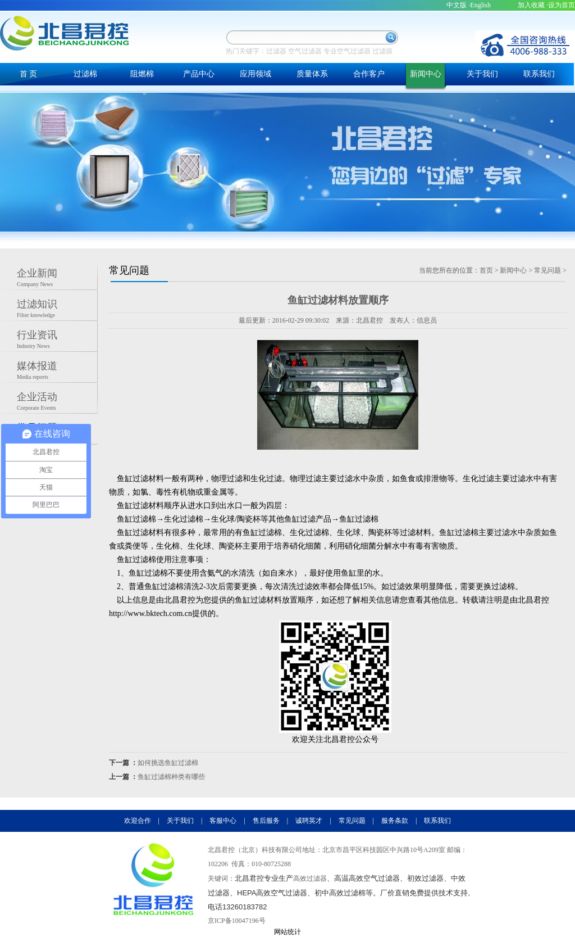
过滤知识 (57, 309)
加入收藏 (531, 5)
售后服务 (266, 821)
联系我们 (539, 74)
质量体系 (312, 74)
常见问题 (547, 270)
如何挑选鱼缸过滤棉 (168, 763)
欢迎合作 (137, 821)
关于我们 (482, 74)
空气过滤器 (305, 51)
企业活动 (57, 402)
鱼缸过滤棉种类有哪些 (171, 777)
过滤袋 (382, 51)
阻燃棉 (142, 74)
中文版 (456, 5)
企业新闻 (57, 279)
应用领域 (255, 74)
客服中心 (222, 821)
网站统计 (287, 932)
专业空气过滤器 (347, 51)
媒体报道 (57, 371)
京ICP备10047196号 (237, 921)
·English (479, 5)
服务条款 (394, 821)
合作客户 (369, 74)
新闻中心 (425, 74)
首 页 (29, 74)
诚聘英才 (308, 821)
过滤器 (276, 51)
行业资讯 (57, 340)
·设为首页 (560, 5)
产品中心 (199, 74)
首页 (486, 270)
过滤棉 (85, 74)
